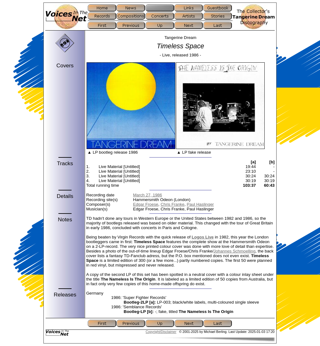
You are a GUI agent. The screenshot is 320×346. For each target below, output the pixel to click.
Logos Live (202, 237)
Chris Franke (172, 204)
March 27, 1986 (147, 195)
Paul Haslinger (200, 204)
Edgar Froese (145, 204)
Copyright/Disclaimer (161, 332)
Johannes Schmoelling (234, 251)
